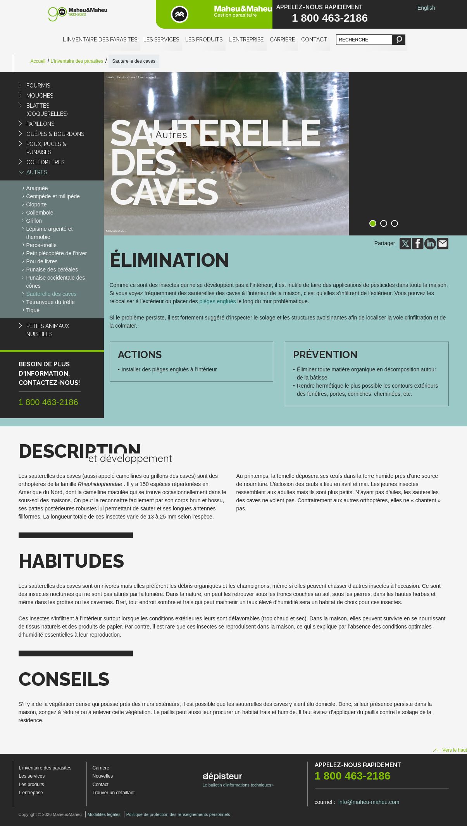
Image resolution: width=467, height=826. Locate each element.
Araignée (37, 188)
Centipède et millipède (53, 196)
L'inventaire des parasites (100, 39)
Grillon (34, 221)
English (426, 8)
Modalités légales (104, 814)
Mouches (39, 96)
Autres (36, 172)
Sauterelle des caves (51, 294)
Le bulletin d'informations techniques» (238, 780)
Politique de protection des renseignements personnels (178, 814)
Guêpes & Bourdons (55, 134)
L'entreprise (246, 39)
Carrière (282, 39)
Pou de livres (42, 261)
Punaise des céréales (52, 269)
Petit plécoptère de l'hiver (56, 253)
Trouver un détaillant (114, 792)
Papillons (40, 124)
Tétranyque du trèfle (50, 302)
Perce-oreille (41, 245)
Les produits (203, 39)
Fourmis (38, 85)
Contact (314, 39)
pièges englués (217, 301)
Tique (33, 310)
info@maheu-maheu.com (368, 802)
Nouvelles (103, 776)
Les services (161, 39)
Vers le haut (450, 750)
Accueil (38, 61)
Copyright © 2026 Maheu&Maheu (50, 814)
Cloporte (36, 204)
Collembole (39, 213)
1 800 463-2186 (330, 18)
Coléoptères (45, 162)
